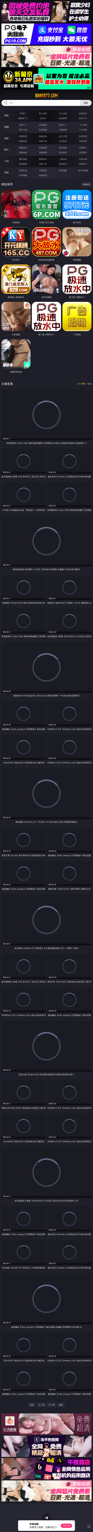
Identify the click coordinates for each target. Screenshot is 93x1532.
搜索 (86, 102)
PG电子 (23, 113)
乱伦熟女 (63, 141)
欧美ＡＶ (63, 124)
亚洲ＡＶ (23, 124)
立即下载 (66, 1525)
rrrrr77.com (46, 95)
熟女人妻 (23, 129)
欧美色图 (63, 147)
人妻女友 (63, 159)
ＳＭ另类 (83, 129)
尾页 (61, 1404)
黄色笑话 (63, 163)
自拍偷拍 (43, 124)
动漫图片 (83, 147)
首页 (32, 1404)
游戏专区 (83, 113)
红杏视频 (23, 175)
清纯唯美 (43, 152)
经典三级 (43, 141)
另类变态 (83, 141)
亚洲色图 (43, 147)
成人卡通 (63, 136)
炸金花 (43, 118)
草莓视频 (63, 170)
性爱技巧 (83, 163)
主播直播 (63, 129)
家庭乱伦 (43, 159)
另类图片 (83, 152)
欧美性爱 (83, 136)
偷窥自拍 (23, 147)
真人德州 (43, 113)
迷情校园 (23, 163)
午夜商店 (43, 170)
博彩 (6, 115)
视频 (6, 126)
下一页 (51, 1404)
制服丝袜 (23, 141)
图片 (6, 149)
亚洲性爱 (23, 136)
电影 (6, 138)
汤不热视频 (83, 170)
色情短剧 (43, 175)
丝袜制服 (43, 129)
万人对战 (63, 113)
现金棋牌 (63, 118)
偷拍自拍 (43, 136)
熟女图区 (63, 152)
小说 (6, 161)
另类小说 (43, 163)
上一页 (42, 1404)
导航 (6, 172)
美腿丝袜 (23, 152)
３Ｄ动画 (83, 124)
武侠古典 (83, 159)
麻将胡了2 (23, 118)
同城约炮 (23, 170)
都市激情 (23, 159)
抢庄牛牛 (83, 118)
